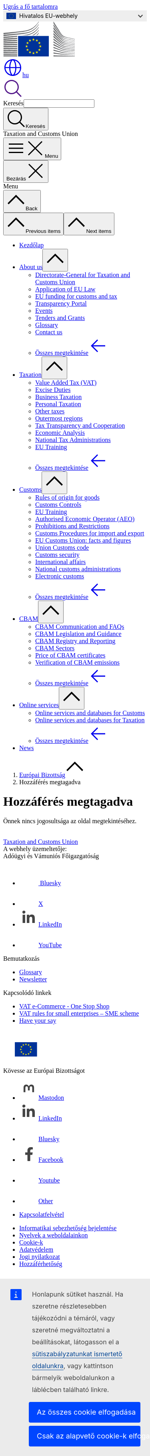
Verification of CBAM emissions (77, 662)
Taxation (30, 374)
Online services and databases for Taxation (90, 720)
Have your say (37, 1020)
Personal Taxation (58, 404)
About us (30, 267)
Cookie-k (31, 1242)
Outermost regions (59, 418)
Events (44, 310)
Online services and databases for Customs (90, 713)
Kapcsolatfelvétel (41, 1214)
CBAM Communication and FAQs (79, 626)
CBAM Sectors (54, 648)
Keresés (13, 103)
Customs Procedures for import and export (89, 533)
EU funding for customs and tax (76, 296)
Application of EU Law (65, 289)
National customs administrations (78, 569)
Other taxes (49, 411)
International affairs (60, 561)
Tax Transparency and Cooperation (80, 425)
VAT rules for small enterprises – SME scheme (79, 1013)
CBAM (28, 618)
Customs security (57, 554)
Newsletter (33, 979)
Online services (39, 705)
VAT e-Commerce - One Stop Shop (64, 1006)
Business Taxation (58, 397)
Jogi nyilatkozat (39, 1256)
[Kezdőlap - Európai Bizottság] (39, 54)
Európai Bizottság (42, 775)
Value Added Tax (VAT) (65, 382)
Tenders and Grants (60, 317)
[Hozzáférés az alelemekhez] (55, 260)
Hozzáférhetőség (40, 1263)
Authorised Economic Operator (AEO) (84, 519)
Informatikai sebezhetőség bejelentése (67, 1228)
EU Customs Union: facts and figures (83, 540)
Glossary (46, 325)
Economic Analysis (60, 432)
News (26, 747)
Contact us (48, 332)
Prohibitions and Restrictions (72, 526)
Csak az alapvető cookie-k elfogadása (88, 1436)
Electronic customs (59, 576)
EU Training (51, 447)
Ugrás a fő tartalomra (30, 6)
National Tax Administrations (73, 439)
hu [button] (16, 75)
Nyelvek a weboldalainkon (53, 1235)
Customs (30, 489)
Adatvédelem (36, 1249)
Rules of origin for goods (67, 497)
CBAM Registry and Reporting (75, 641)
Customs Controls (58, 504)
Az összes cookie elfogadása (86, 1412)
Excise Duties (52, 389)
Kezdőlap (31, 245)
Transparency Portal (61, 303)
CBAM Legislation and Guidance (78, 633)
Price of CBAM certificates (70, 655)
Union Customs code (62, 547)
